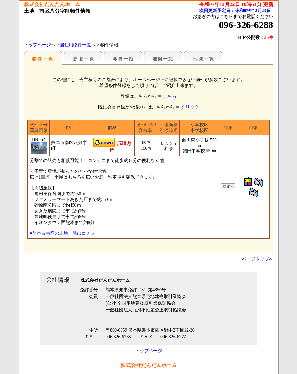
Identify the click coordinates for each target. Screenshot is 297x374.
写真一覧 (123, 57)
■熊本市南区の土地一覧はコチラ (62, 233)
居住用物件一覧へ (78, 44)
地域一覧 (203, 57)
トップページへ (39, 44)
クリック (190, 107)
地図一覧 (163, 57)
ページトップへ (257, 259)
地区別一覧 (43, 57)
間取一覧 (83, 57)
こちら (169, 96)
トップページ (148, 350)
